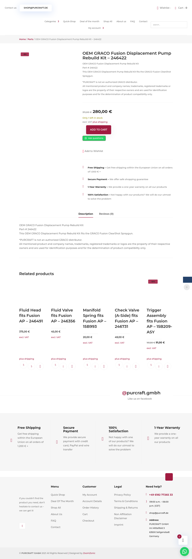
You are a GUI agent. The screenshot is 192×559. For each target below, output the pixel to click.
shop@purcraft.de (36, 7)
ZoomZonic (89, 553)
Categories (50, 21)
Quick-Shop (69, 21)
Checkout (88, 520)
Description (85, 213)
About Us (56, 514)
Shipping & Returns (126, 507)
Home (22, 39)
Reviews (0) (106, 213)
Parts (30, 39)
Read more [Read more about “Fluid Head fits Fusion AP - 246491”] (31, 366)
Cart (85, 514)
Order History (90, 507)
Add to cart (98, 129)
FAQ (132, 21)
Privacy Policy (122, 494)
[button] (92, 151)
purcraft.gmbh (143, 393)
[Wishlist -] (164, 7)
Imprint (118, 524)
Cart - (182, 7)
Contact (143, 21)
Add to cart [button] (63, 366)
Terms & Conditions (126, 501)
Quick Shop (58, 494)
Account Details (92, 501)
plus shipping (100, 122)
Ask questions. (94, 138)
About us (121, 21)
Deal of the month (89, 21)
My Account (89, 494)
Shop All (108, 21)
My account (94, 28)
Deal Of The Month (62, 501)
